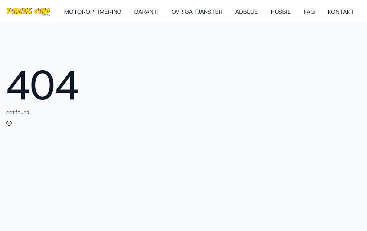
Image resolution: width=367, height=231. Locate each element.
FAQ (309, 11)
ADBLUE (246, 11)
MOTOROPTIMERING (92, 11)
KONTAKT (341, 11)
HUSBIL (281, 11)
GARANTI (146, 11)
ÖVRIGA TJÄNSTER (197, 11)
